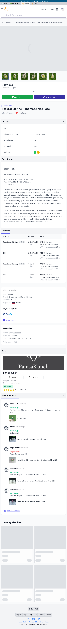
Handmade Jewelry (22, 22)
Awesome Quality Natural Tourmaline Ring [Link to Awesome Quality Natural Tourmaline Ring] (32, 439)
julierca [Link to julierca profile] (13, 427)
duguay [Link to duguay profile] (13, 468)
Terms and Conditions (36, 622)
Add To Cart (17, 97)
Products (9, 22)
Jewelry (25, 4)
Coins (34, 4)
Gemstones (15, 4)
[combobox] (33, 15)
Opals (4, 4)
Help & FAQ (33, 615)
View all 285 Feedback (16, 390)
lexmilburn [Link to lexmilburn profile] (14, 404)
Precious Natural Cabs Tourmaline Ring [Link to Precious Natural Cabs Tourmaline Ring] (31, 502)
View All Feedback (12, 511)
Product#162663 (57, 22)
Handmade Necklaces (40, 22)
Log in (51, 9)
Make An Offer (49, 97)
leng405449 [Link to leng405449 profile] (14, 448)
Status (47, 622)
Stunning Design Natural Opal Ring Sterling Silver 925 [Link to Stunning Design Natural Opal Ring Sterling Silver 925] (36, 481)
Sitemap (48, 615)
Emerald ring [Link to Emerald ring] (21, 418)
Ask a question (10, 320)
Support (41, 615)
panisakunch (6, 105)
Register (44, 9)
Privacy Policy (23, 622)
